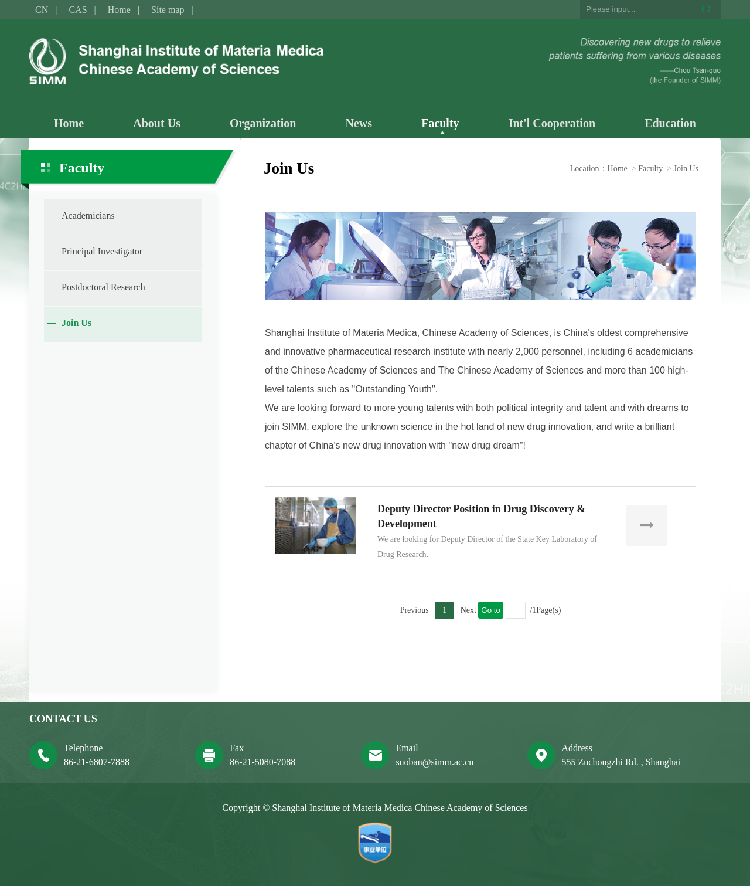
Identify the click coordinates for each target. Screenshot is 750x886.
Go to (490, 610)
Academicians (88, 215)
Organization (263, 123)
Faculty (440, 123)
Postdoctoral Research (103, 287)
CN (41, 10)
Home (119, 10)
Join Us (76, 323)
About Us (156, 123)
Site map (167, 10)
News (358, 123)
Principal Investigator (102, 251)
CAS (78, 10)
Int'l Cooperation (552, 123)
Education (670, 123)
